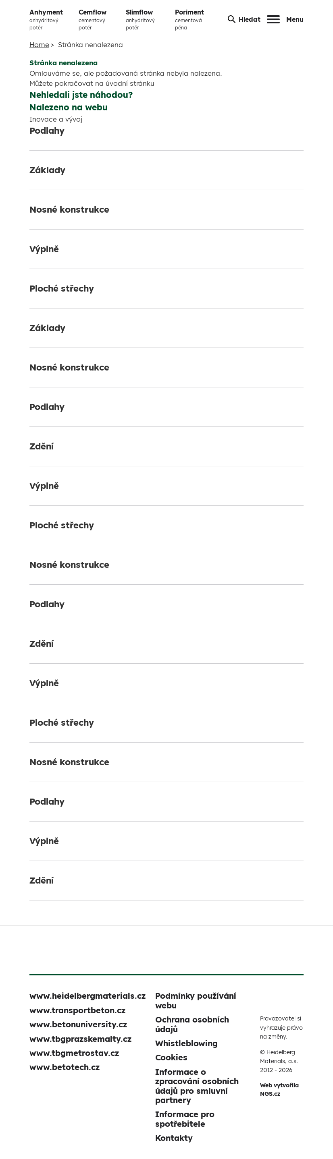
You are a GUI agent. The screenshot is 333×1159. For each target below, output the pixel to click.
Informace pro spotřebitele (184, 1118)
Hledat (244, 19)
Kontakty (174, 1138)
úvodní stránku (130, 83)
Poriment (195, 19)
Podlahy (47, 130)
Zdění (41, 446)
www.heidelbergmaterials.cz (87, 996)
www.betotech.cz (64, 1067)
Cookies (171, 1057)
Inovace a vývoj (55, 119)
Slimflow (147, 19)
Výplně (44, 249)
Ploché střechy (61, 288)
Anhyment (50, 19)
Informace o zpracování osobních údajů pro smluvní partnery (197, 1086)
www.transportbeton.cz (77, 1010)
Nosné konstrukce (69, 209)
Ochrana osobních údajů (192, 1024)
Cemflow (99, 19)
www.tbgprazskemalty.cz (80, 1039)
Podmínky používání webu (195, 1000)
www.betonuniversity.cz (78, 1024)
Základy (47, 170)
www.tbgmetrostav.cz (74, 1053)
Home (39, 44)
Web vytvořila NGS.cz (279, 1089)
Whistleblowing (186, 1043)
